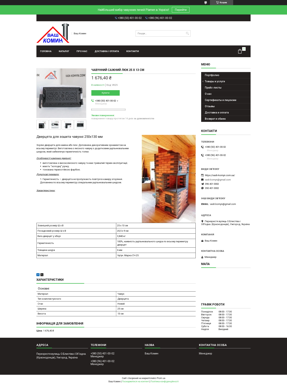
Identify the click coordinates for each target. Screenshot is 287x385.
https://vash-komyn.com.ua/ (220, 175)
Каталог (64, 51)
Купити (105, 92)
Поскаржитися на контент (135, 381)
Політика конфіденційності (165, 381)
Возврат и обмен (215, 118)
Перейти (181, 10)
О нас (208, 93)
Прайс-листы (213, 87)
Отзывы (210, 106)
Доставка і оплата (107, 51)
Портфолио (212, 75)
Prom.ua (161, 378)
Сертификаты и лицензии (220, 100)
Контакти (132, 51)
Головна (45, 51)
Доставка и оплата (217, 112)
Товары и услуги (215, 81)
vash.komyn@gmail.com (218, 179)
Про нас (82, 51)
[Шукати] (187, 33)
